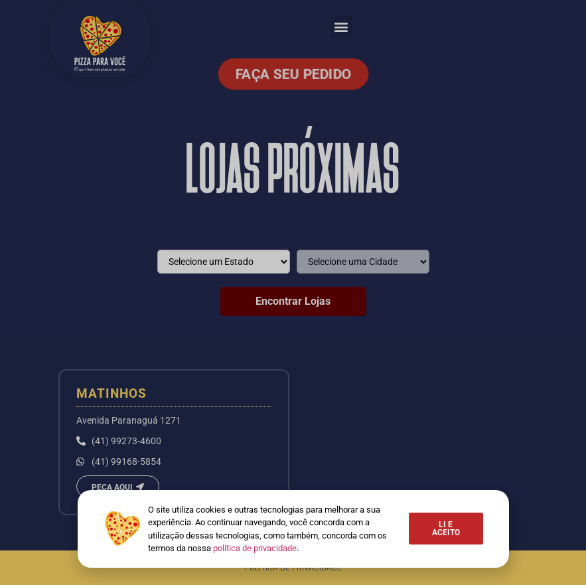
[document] (293, 292)
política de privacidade (255, 548)
